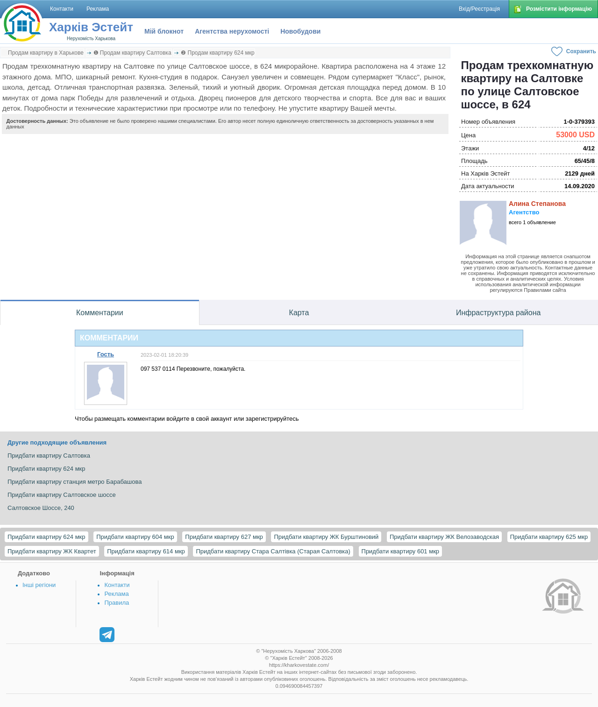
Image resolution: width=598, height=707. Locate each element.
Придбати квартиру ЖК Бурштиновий (326, 536)
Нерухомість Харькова (91, 38)
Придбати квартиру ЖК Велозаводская (444, 536)
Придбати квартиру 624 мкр (46, 536)
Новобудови (300, 31)
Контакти (116, 584)
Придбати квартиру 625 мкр (549, 536)
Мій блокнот (164, 31)
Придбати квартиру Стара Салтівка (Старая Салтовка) (273, 551)
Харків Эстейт (91, 27)
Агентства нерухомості (232, 31)
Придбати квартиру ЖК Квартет (51, 551)
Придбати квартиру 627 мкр (224, 536)
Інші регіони (39, 584)
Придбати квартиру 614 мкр (146, 551)
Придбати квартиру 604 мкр (135, 536)
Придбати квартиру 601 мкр (401, 551)
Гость (105, 354)
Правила (116, 602)
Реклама (116, 593)
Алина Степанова (537, 203)
